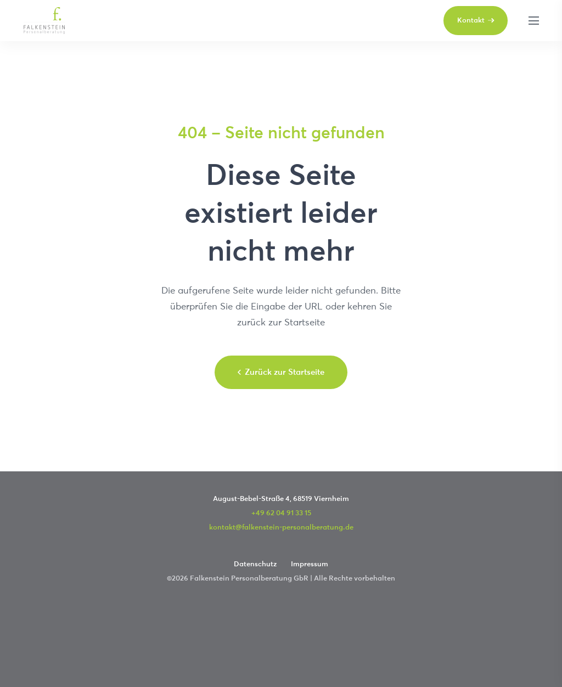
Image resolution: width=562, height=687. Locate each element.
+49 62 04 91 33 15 (281, 512)
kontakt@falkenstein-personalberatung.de (281, 526)
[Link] (44, 21)
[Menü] (533, 21)
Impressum (309, 563)
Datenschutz (255, 563)
